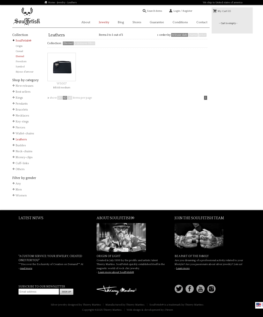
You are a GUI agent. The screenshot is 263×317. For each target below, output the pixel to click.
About (85, 22)
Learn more (183, 268)
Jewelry (61, 2)
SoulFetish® (23, 40)
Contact (201, 22)
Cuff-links (22, 163)
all (70, 97)
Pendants (22, 103)
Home (51, 2)
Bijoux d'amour (24, 71)
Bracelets (22, 109)
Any (18, 183)
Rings (19, 97)
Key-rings (22, 121)
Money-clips (24, 157)
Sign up (66, 291)
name (193, 35)
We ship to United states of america (222, 2)
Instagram (211, 289)
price (202, 35)
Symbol (20, 66)
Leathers (21, 139)
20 (59, 97)
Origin (19, 46)
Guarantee (157, 22)
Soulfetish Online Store (26, 16)
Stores (137, 22)
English (258, 305)
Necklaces (22, 115)
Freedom (21, 61)
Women (21, 195)
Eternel (20, 56)
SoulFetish (131, 237)
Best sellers (23, 91)
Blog (121, 22)
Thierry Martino (117, 290)
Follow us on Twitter (179, 289)
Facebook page (190, 289)
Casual (19, 51)
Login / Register (182, 10)
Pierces (20, 127)
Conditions (180, 22)
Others (20, 169)
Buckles (21, 145)
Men (19, 189)
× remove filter (85, 43)
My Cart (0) (224, 11)
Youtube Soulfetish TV (200, 289)
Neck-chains (24, 151)
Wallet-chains (25, 133)
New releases (24, 86)
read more (26, 268)
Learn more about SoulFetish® (116, 272)
